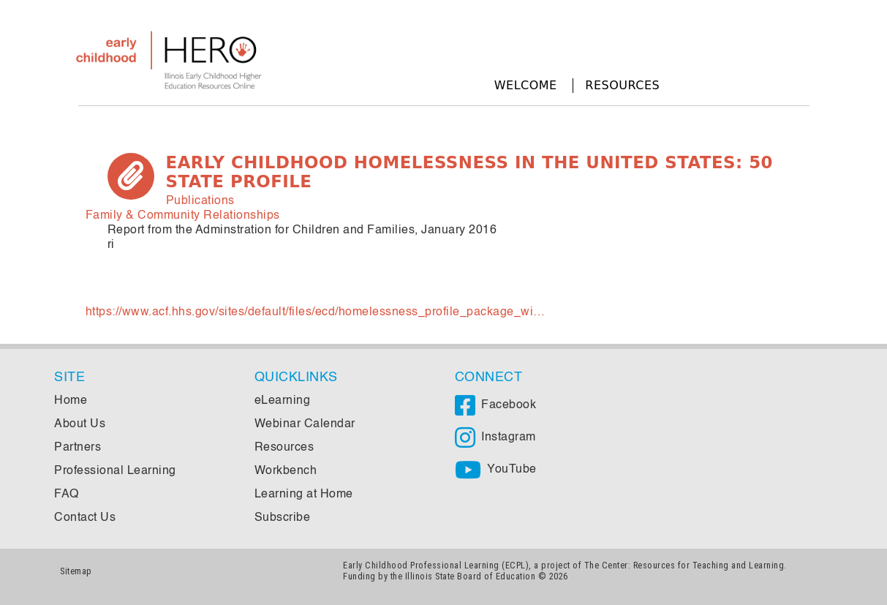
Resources (622, 85)
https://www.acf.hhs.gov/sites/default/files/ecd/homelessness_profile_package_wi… (316, 312)
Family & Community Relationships (183, 216)
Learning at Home (303, 494)
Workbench (285, 471)
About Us (79, 424)
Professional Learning (115, 471)
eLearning (282, 401)
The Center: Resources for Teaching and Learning (684, 565)
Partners (77, 448)
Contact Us (85, 518)
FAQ (66, 494)
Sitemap (76, 570)
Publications (200, 201)
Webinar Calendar (304, 424)
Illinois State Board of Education (470, 576)
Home (70, 401)
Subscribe (282, 518)
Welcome (525, 85)
